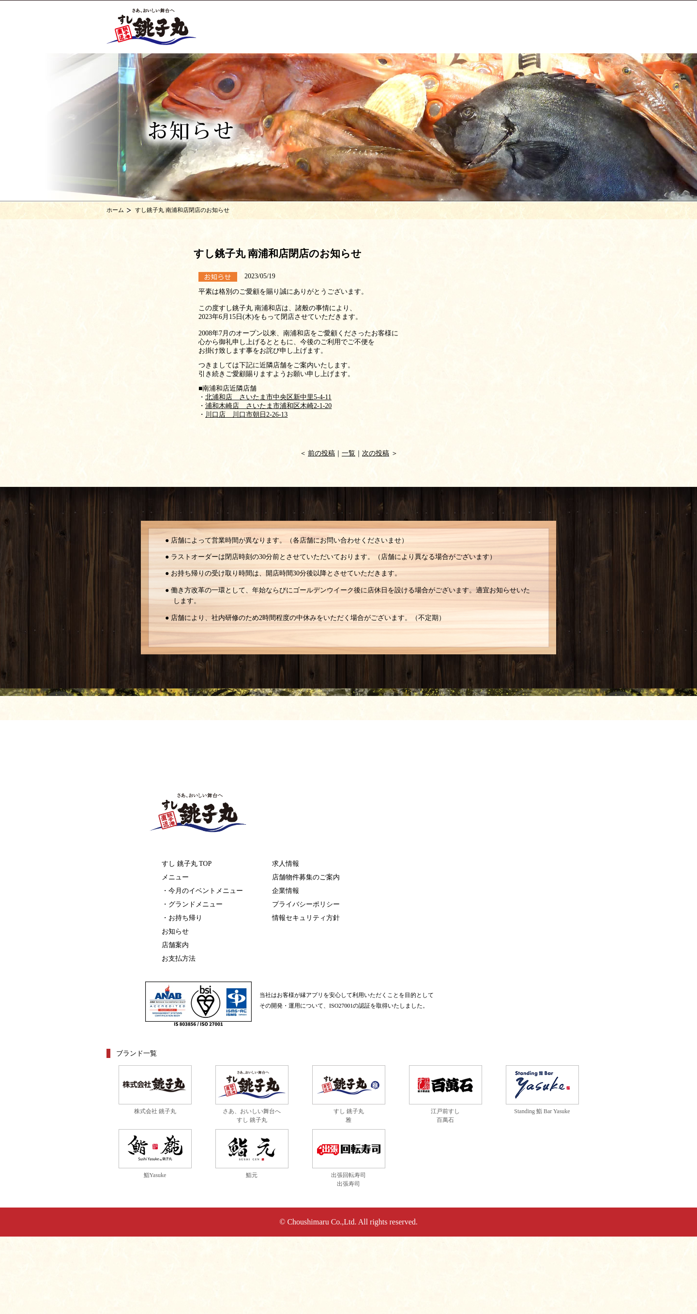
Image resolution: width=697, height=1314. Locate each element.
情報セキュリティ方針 (306, 917)
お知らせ (175, 931)
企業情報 (285, 890)
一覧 (348, 453)
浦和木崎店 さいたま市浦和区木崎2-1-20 (268, 405)
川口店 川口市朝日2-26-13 (246, 414)
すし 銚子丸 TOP (187, 863)
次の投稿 (375, 453)
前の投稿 (321, 453)
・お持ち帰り (182, 917)
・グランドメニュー (192, 904)
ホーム (115, 210)
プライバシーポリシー (306, 904)
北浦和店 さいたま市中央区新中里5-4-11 (268, 397)
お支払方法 (179, 958)
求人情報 (285, 863)
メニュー (175, 877)
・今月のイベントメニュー (202, 890)
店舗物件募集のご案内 (306, 877)
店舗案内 (175, 945)
